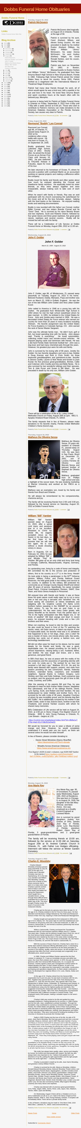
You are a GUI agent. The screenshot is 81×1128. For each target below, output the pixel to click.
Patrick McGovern (38, 22)
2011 (5, 102)
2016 (5, 92)
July (6, 70)
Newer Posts (32, 1113)
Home (54, 1113)
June (7, 72)
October (8, 52)
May (6, 73)
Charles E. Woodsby (39, 861)
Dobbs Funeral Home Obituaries (37, 9)
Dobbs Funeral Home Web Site (11, 34)
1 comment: (63, 229)
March (7, 77)
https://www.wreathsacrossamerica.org (53, 748)
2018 (5, 88)
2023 (5, 45)
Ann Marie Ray (36, 785)
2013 (5, 98)
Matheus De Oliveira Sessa (42, 437)
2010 (5, 104)
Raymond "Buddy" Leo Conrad (45, 123)
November (8, 50)
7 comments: (63, 777)
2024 (5, 43)
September (8, 54)
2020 (5, 84)
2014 (5, 96)
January (8, 81)
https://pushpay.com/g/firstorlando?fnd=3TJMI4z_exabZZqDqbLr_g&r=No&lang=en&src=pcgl (54, 755)
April (6, 75)
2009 (5, 106)
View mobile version (54, 1117)
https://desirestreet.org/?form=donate (54, 742)
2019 (5, 86)
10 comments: (64, 115)
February (8, 79)
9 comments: (63, 429)
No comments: (64, 853)
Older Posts (75, 1113)
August (7, 56)
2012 (5, 100)
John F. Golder (36, 237)
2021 (5, 82)
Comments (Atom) (44, 1123)
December (8, 48)
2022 (5, 47)
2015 (5, 94)
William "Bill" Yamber (39, 515)
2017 (5, 90)
